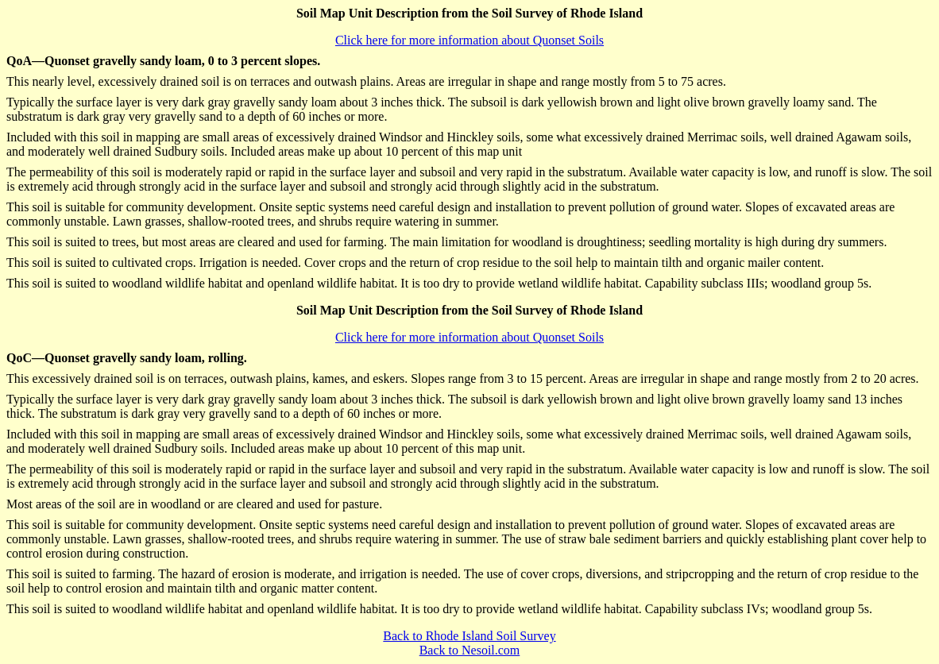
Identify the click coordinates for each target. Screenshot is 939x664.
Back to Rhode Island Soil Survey (469, 636)
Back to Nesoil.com (469, 650)
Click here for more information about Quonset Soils (469, 40)
